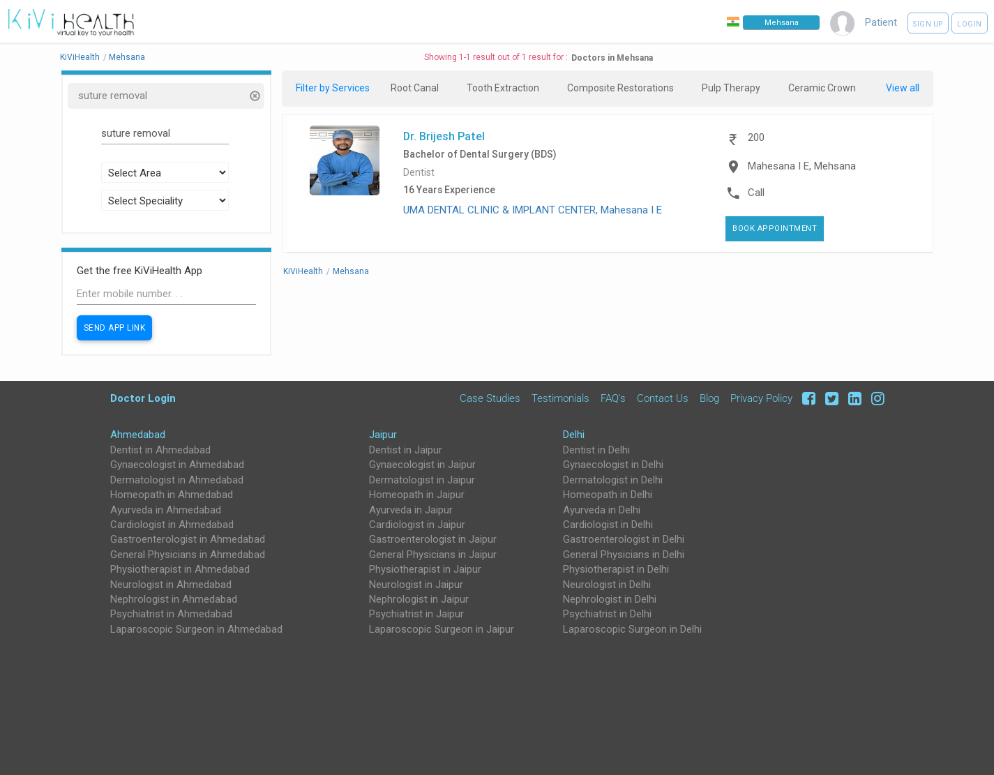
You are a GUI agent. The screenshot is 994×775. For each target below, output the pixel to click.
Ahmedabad (137, 434)
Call (756, 192)
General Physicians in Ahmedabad (187, 554)
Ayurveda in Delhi (601, 510)
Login (969, 24)
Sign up (928, 24)
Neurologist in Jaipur (416, 584)
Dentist (419, 172)
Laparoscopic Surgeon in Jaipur (441, 629)
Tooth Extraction (503, 87)
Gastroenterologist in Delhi (623, 539)
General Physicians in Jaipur (433, 554)
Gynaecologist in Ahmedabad (177, 464)
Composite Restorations (620, 87)
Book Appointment (774, 228)
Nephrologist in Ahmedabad (173, 599)
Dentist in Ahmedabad (160, 450)
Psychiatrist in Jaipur (416, 614)
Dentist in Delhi (596, 450)
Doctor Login (143, 398)
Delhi (574, 434)
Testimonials (560, 398)
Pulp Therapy (731, 87)
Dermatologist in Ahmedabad (176, 480)
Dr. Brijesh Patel (444, 136)
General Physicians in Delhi (623, 554)
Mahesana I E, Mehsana (802, 166)
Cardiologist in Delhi (608, 524)
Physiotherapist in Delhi (616, 569)
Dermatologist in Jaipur (422, 480)
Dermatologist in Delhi (613, 480)
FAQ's (613, 398)
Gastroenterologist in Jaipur (433, 539)
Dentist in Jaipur (405, 450)
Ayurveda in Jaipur (411, 510)
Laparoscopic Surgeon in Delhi (632, 629)
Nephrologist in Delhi (609, 599)
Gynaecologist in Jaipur (422, 464)
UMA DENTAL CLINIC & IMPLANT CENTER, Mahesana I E (532, 210)
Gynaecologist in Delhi (613, 464)
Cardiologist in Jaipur (417, 524)
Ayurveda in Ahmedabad (165, 510)
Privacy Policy (761, 398)
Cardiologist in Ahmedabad (172, 524)
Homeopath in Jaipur (417, 494)
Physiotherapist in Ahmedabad (180, 569)
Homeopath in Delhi (607, 494)
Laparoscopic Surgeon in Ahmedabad (196, 629)
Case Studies (490, 398)
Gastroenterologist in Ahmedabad (187, 539)
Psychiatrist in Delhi (607, 614)
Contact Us (662, 398)
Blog (709, 398)
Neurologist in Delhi (607, 584)
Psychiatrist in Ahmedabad (171, 614)
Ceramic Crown (822, 87)
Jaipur (383, 434)
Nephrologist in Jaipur (419, 599)
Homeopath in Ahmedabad (171, 494)
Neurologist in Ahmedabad (171, 584)
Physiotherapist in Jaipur (425, 569)
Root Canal (415, 87)
